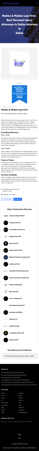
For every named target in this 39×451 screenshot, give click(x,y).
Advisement (24, 444)
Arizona (3, 393)
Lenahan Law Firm (14, 264)
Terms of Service (7, 447)
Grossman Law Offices (15, 312)
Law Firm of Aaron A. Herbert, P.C (19, 278)
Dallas (2, 407)
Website (18, 199)
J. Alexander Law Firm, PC (16, 333)
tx (28, 421)
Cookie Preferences (31, 447)
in (10, 421)
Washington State (23, 412)
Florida (2, 395)
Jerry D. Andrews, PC (15, 298)
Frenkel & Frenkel (14, 326)
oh (23, 421)
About (19, 434)
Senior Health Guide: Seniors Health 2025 (11, 377)
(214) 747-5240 (6, 199)
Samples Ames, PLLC (15, 236)
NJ (1, 400)
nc (13, 421)
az (2, 421)
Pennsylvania (4, 405)
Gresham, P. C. (13, 319)
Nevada (20, 398)
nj (15, 421)
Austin (20, 405)
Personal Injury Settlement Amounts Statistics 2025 (13, 375)
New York (21, 400)
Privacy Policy (16, 447)
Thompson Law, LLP (15, 222)
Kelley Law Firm (14, 291)
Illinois (20, 395)
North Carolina (4, 402)
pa (25, 421)
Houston (3, 410)
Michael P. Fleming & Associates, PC (19, 257)
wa (31, 421)
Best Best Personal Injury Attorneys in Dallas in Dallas (19, 356)
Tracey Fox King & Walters (17, 216)
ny (20, 421)
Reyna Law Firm (14, 243)
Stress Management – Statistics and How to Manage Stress (15, 380)
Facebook (4, 194)
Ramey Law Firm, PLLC (15, 250)
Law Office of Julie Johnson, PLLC (18, 271)
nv (18, 421)
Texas (2, 412)
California (21, 393)
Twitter (12, 194)
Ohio (20, 402)
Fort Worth (21, 407)
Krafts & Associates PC (15, 284)
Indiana (3, 398)
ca (4, 421)
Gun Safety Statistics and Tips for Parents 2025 (12, 372)
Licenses (23, 447)
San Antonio (22, 410)
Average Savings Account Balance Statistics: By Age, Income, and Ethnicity (19, 384)
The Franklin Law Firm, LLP (17, 229)
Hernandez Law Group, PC (17, 305)
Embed (19, 83)
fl (6, 421)
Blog (19, 438)
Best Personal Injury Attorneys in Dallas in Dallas (14, 113)
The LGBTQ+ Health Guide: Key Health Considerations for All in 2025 (17, 382)
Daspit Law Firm (14, 340)
